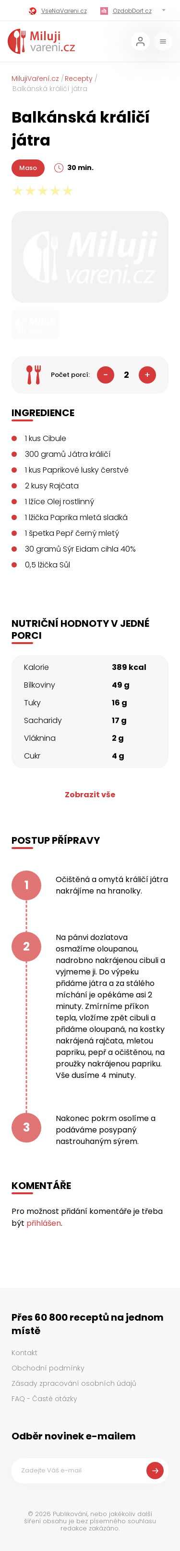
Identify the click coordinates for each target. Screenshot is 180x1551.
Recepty (79, 78)
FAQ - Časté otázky (44, 1399)
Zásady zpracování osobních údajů (74, 1383)
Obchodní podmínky (48, 1368)
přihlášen (43, 1223)
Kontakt (24, 1353)
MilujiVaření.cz (35, 78)
